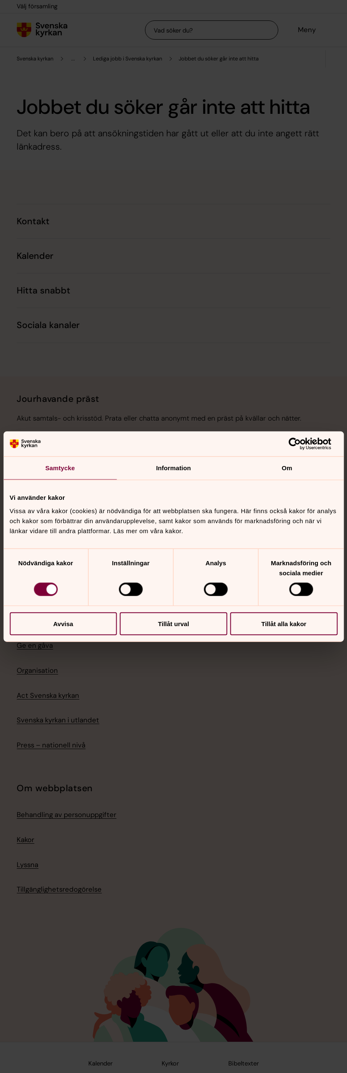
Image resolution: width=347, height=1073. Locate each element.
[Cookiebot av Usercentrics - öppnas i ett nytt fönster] (301, 444)
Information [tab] (173, 467)
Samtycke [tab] (60, 467)
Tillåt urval (173, 623)
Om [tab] (287, 467)
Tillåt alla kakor (283, 623)
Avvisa (63, 623)
